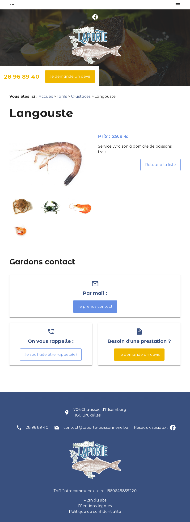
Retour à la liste (160, 164)
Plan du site (95, 500)
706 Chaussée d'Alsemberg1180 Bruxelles (99, 412)
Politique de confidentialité (95, 511)
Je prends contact (95, 306)
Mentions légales (95, 506)
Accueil (45, 96)
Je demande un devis (70, 76)
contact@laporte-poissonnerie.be (95, 427)
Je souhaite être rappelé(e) (51, 354)
